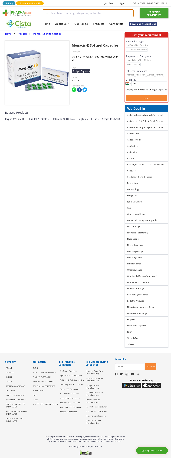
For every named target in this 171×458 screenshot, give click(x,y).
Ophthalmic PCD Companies (72, 380)
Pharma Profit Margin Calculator (16, 412)
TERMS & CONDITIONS (15, 386)
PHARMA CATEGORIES (42, 377)
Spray (129, 332)
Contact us (116, 24)
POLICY (9, 381)
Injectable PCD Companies (71, 375)
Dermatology (133, 189)
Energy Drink (132, 195)
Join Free (108, 3)
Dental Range (133, 183)
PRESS (35, 399)
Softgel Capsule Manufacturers (92, 386)
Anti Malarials (133, 133)
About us (62, 24)
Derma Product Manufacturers (93, 400)
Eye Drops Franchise (68, 371)
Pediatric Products (135, 301)
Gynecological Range (136, 214)
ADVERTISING (38, 390)
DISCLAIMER (11, 390)
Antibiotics (132, 152)
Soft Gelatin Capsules (136, 325)
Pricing (9, 3)
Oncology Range (134, 270)
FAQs (35, 395)
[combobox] (88, 13)
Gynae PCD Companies (69, 389)
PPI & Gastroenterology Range (140, 307)
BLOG (35, 368)
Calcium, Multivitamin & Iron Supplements (145, 164)
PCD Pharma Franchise (69, 393)
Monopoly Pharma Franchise (72, 384)
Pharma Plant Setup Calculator (15, 419)
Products (98, 24)
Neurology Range (135, 251)
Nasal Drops (132, 239)
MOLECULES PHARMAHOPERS (45, 404)
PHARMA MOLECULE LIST (43, 381)
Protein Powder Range (137, 313)
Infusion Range (133, 226)
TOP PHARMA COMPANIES (44, 386)
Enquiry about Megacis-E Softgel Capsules (146, 89)
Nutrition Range (134, 263)
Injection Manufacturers (96, 411)
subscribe (151, 366)
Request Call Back (152, 450)
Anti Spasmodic (134, 139)
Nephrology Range (135, 245)
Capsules (131, 170)
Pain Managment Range (137, 294)
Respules (131, 319)
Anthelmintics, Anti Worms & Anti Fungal (145, 115)
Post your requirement (154, 13)
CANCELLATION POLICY (16, 395)
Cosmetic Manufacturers (96, 407)
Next (146, 98)
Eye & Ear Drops (134, 201)
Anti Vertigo (132, 146)
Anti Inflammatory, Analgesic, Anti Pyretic (145, 127)
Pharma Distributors (68, 411)
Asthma (130, 158)
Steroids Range (134, 338)
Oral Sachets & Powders (138, 282)
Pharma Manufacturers (96, 416)
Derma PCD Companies (69, 398)
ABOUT (9, 368)
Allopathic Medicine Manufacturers (94, 393)
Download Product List (143, 23)
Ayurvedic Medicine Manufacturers (94, 379)
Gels (129, 208)
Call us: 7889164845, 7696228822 (149, 3)
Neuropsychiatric (135, 257)
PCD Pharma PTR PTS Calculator (15, 405)
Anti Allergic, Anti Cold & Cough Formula (145, 121)
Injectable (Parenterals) (137, 232)
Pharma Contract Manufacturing (93, 421)
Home (46, 24)
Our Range (81, 24)
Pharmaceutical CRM (30, 3)
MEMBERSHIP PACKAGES (16, 399)
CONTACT (10, 372)
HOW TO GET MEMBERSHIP (44, 372)
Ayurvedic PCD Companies (71, 407)
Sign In (122, 3)
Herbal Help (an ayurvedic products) (143, 220)
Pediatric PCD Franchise (70, 402)
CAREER (9, 377)
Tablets (130, 344)
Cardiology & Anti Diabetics (139, 177)
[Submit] (47, 13)
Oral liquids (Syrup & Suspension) (142, 276)
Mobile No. (131, 79)
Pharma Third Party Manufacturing (94, 372)
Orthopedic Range (135, 288)
